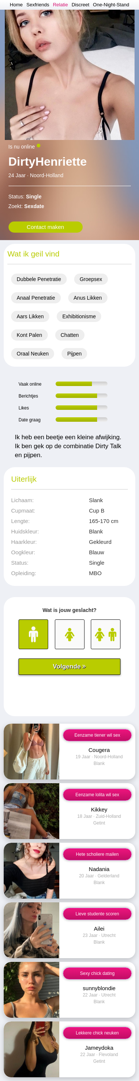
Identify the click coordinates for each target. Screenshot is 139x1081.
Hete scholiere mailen (97, 854)
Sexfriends (37, 4)
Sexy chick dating (97, 973)
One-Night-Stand (111, 4)
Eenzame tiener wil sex (97, 735)
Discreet (80, 4)
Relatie (60, 4)
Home (16, 4)
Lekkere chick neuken (97, 1033)
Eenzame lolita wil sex (97, 794)
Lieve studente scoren (97, 913)
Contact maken (45, 227)
